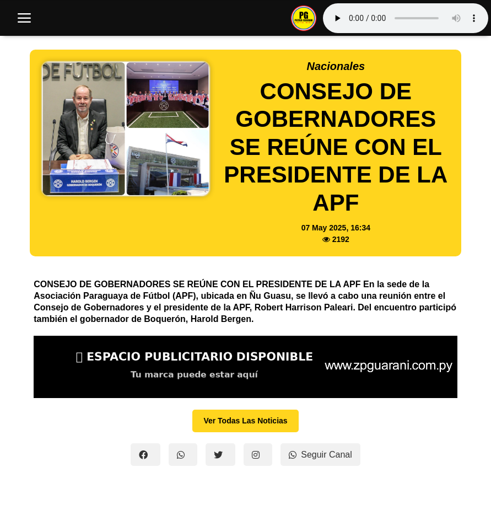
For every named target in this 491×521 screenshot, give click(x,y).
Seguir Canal (320, 454)
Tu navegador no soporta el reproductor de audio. (405, 18)
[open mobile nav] (24, 18)
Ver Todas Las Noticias (245, 420)
